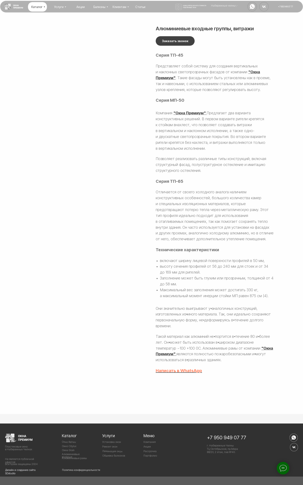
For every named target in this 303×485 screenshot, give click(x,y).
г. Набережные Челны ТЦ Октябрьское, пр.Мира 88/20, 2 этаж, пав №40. (222, 449)
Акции (147, 446)
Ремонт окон (109, 446)
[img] (13, 6)
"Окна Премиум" (189, 113)
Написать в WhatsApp (179, 370)
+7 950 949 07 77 (226, 437)
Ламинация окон (112, 451)
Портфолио (150, 455)
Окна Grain (68, 450)
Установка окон (111, 442)
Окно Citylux (69, 446)
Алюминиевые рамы (74, 458)
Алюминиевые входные (71, 455)
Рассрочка (150, 451)
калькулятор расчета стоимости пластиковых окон (194, 6)
